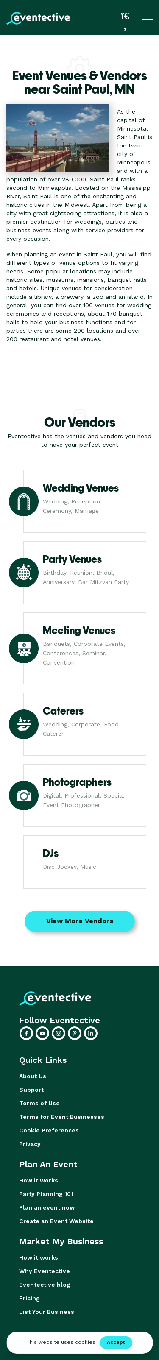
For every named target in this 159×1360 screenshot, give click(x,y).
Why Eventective (44, 1271)
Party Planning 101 (46, 1193)
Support (31, 1089)
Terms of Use (39, 1103)
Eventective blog (44, 1284)
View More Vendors (79, 921)
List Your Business (46, 1311)
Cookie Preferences (49, 1130)
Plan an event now (47, 1207)
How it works (38, 1180)
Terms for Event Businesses (61, 1116)
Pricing (29, 1298)
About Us (32, 1076)
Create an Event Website (56, 1221)
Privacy (30, 1143)
